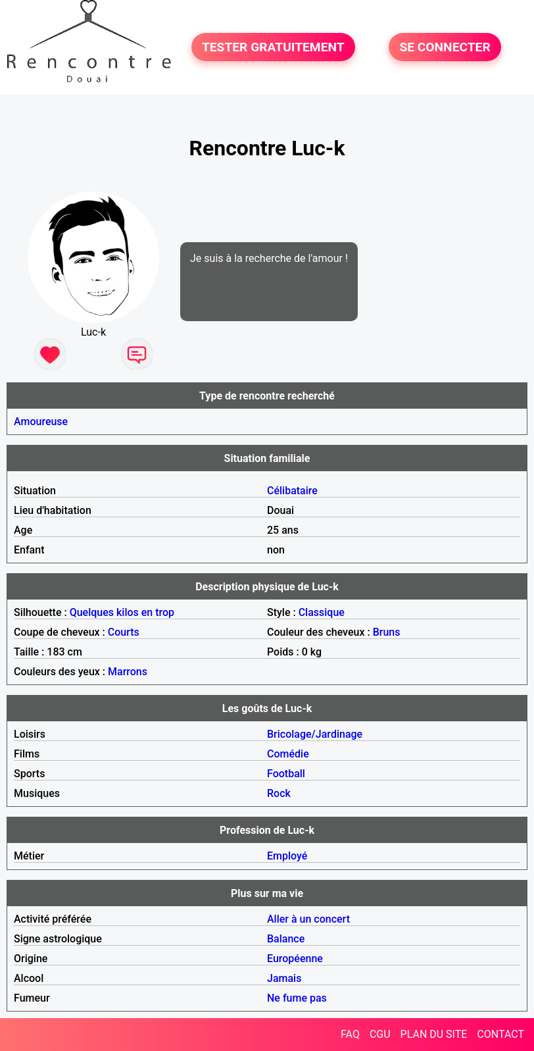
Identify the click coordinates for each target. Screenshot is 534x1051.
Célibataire (292, 490)
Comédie (288, 754)
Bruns (386, 632)
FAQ (350, 1034)
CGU (380, 1034)
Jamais (284, 978)
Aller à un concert (308, 919)
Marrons (127, 671)
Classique (322, 612)
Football (286, 773)
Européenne (295, 958)
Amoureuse (41, 421)
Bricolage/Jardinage (314, 734)
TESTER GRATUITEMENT (273, 47)
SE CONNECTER (444, 47)
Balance (285, 939)
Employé (287, 856)
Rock (279, 793)
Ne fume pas (297, 998)
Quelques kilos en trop (122, 612)
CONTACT (500, 1034)
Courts (123, 632)
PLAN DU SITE (434, 1034)
